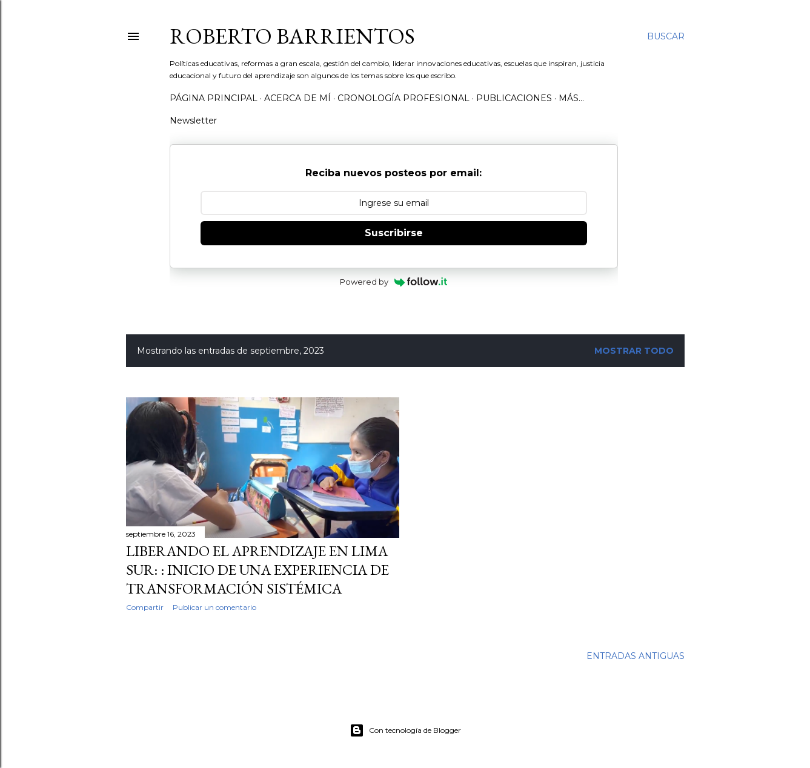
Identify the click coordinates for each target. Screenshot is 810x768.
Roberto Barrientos (292, 36)
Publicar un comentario (214, 607)
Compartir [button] (145, 607)
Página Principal (213, 98)
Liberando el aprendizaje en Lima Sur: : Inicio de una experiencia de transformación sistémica (257, 569)
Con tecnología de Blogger (405, 730)
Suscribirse (394, 233)
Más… (571, 98)
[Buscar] (666, 36)
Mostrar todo (634, 350)
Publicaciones (514, 98)
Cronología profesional (403, 98)
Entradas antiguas (635, 655)
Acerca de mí (297, 98)
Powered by (393, 281)
